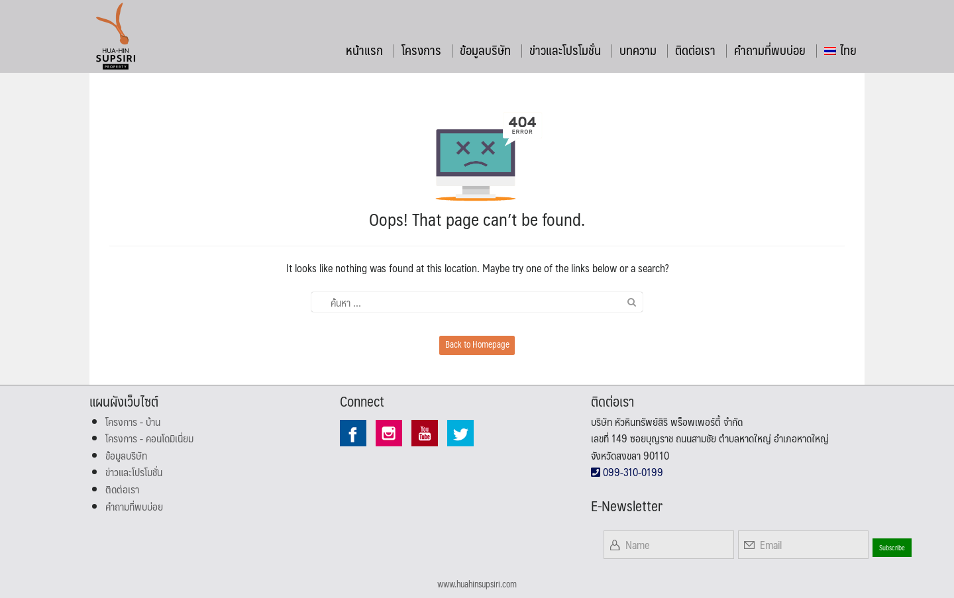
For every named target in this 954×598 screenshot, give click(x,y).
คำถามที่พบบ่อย (770, 49)
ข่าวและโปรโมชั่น (565, 49)
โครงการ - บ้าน (132, 421)
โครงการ (421, 49)
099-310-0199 (627, 472)
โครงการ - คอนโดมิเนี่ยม (149, 438)
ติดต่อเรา (695, 49)
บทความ (638, 49)
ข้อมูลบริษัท (485, 49)
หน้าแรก (364, 49)
